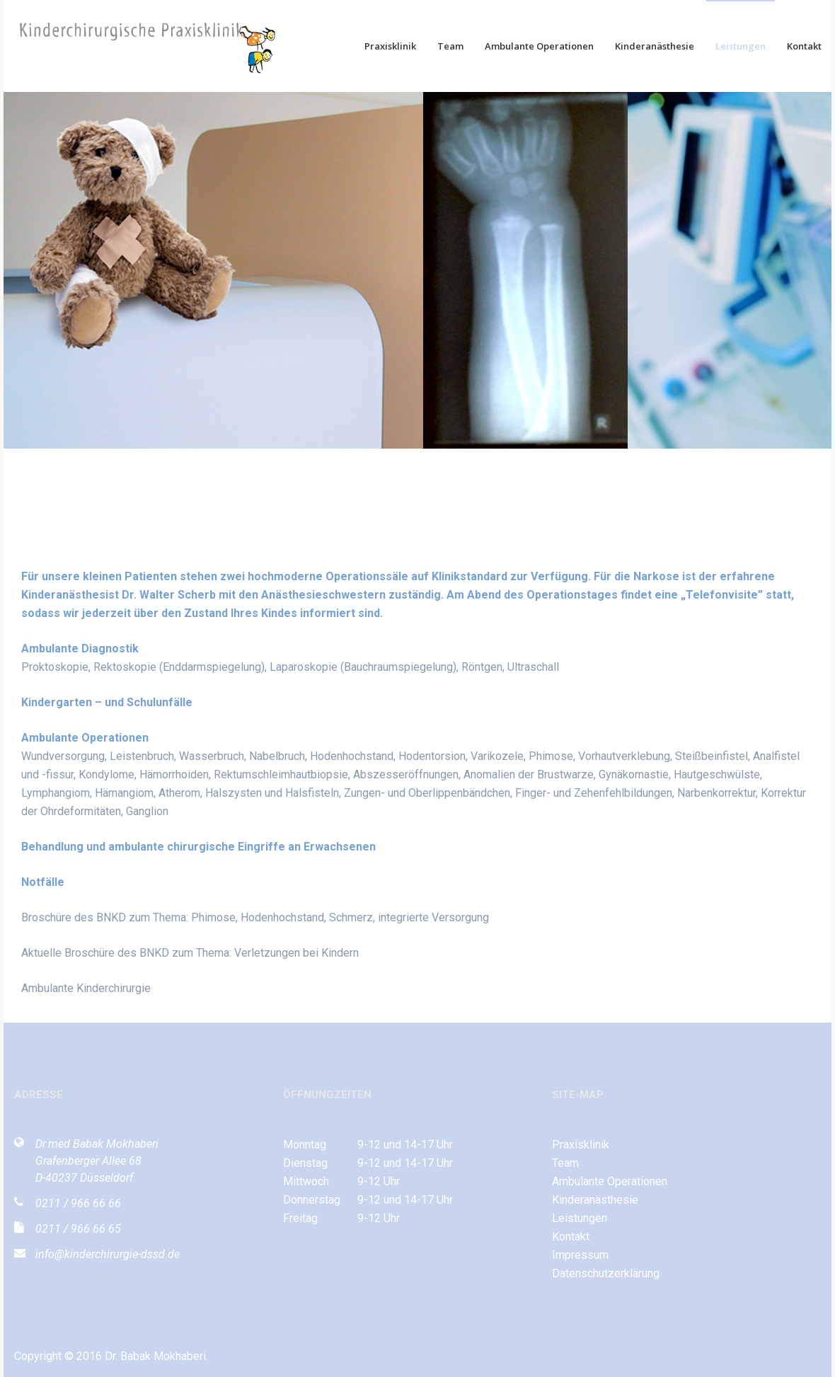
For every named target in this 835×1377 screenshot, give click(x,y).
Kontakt (804, 46)
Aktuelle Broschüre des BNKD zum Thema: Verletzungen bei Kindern (190, 953)
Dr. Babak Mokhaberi (155, 1356)
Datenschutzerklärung (606, 1273)
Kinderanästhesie (654, 46)
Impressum (580, 1255)
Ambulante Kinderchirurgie (86, 988)
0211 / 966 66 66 (78, 1203)
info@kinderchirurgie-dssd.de (107, 1254)
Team (450, 46)
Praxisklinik (390, 46)
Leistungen (740, 46)
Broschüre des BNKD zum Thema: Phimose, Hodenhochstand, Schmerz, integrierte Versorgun (252, 917)
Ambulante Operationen (539, 46)
